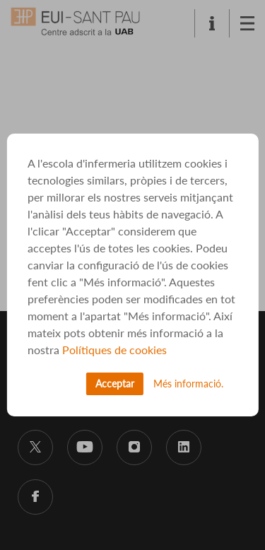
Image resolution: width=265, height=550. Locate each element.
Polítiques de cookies (114, 349)
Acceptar (114, 384)
